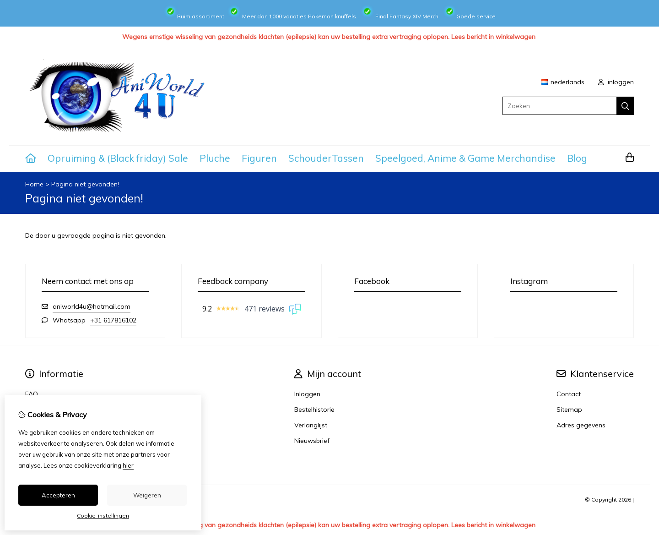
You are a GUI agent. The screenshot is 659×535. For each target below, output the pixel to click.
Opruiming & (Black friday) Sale (118, 158)
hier (128, 465)
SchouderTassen (326, 158)
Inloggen (307, 394)
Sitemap (569, 409)
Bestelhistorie (314, 409)
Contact (568, 394)
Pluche (215, 158)
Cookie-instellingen (103, 515)
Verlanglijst (310, 425)
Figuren (259, 158)
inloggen (616, 82)
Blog (577, 158)
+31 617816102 (113, 320)
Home (34, 184)
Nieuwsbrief (312, 441)
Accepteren (58, 495)
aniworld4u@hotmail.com (91, 306)
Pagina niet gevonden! (85, 184)
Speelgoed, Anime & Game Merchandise (465, 158)
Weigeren (147, 495)
